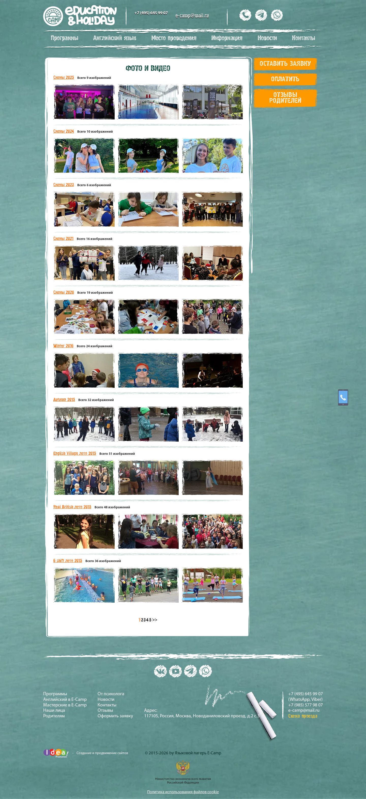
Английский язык (114, 38)
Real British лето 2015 (72, 507)
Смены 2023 (63, 185)
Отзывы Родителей (285, 98)
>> (154, 620)
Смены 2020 (63, 292)
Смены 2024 (63, 131)
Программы (64, 38)
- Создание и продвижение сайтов (85, 753)
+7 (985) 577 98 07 (305, 705)
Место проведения (173, 38)
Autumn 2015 (64, 400)
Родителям (54, 716)
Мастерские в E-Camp (65, 705)
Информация (226, 38)
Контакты (303, 38)
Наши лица (54, 710)
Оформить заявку (115, 716)
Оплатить (285, 79)
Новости (267, 38)
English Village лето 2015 (74, 453)
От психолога (111, 694)
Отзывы (105, 710)
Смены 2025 (63, 78)
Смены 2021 (63, 239)
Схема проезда (302, 716)
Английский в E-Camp (65, 699)
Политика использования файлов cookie (183, 792)
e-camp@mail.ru (192, 16)
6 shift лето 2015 (67, 561)
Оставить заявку (285, 64)
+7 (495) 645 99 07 (151, 13)
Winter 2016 (63, 346)
